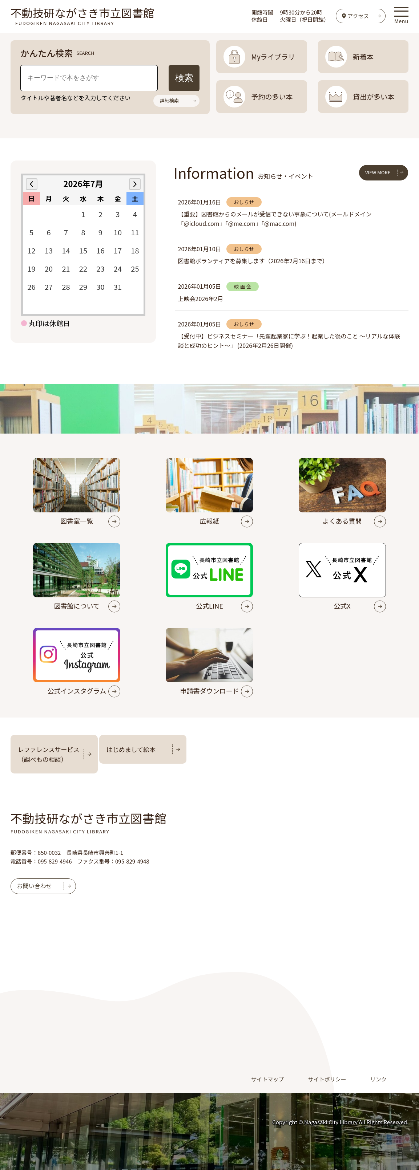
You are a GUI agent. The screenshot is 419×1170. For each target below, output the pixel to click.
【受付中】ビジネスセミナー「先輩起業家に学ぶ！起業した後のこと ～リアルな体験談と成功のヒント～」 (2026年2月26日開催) (289, 341)
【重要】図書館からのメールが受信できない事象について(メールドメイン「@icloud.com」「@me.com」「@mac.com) (275, 219)
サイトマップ (267, 1079)
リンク (378, 1079)
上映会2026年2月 (200, 298)
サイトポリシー (327, 1079)
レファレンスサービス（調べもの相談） (49, 754)
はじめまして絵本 (131, 749)
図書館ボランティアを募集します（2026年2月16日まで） (253, 260)
